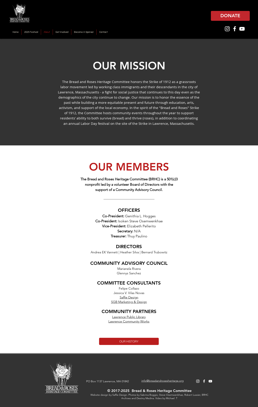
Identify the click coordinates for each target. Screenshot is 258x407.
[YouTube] (242, 28)
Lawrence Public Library (129, 317)
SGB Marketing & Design (129, 302)
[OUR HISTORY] (129, 341)
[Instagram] (227, 28)
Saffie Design (129, 297)
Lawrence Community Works (128, 321)
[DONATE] (230, 16)
